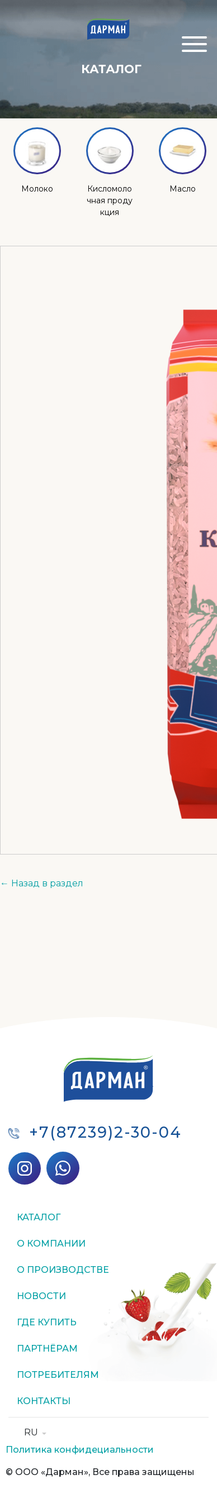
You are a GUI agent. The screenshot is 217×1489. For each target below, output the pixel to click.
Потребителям (58, 1374)
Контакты (43, 1401)
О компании (51, 1243)
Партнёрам (47, 1348)
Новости (41, 1296)
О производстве (63, 1269)
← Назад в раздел (41, 883)
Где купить (47, 1322)
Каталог (38, 1217)
